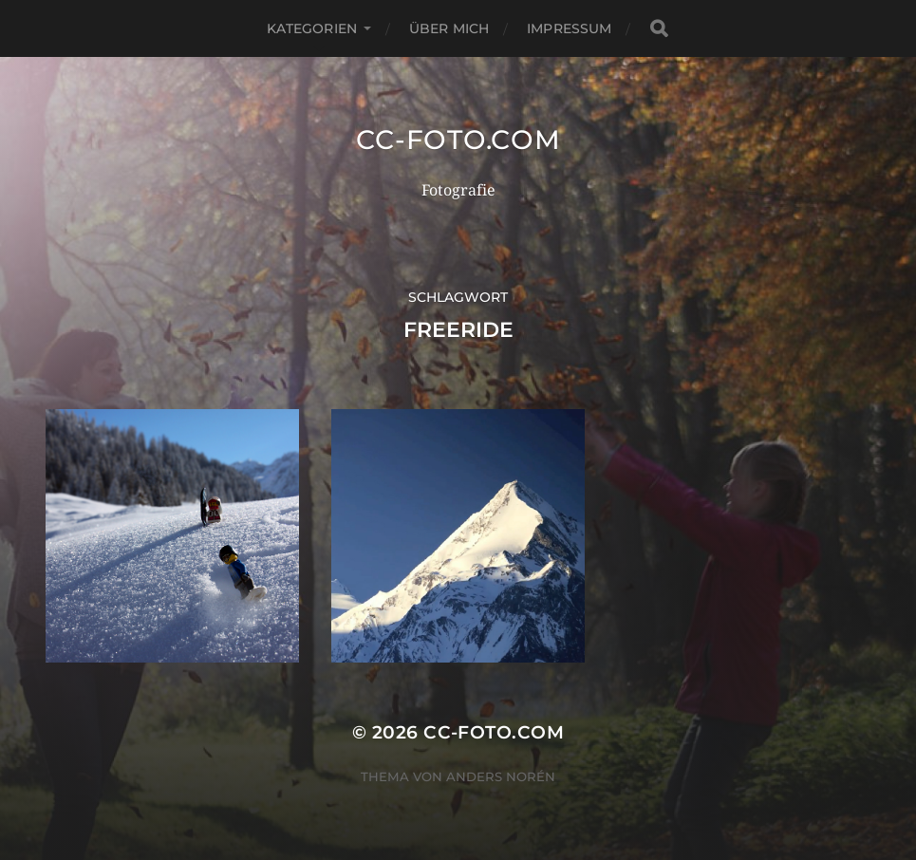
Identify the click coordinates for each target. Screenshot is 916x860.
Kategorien (312, 28)
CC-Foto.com (458, 139)
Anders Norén (500, 776)
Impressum (569, 28)
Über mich (449, 28)
